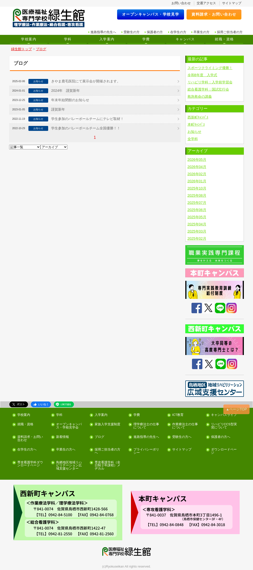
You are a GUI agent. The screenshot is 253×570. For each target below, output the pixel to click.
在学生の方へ (27, 449)
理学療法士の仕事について (146, 426)
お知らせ (194, 132)
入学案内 (107, 39)
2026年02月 (197, 174)
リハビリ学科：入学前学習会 (210, 82)
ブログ (99, 437)
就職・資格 (224, 39)
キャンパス (185, 39)
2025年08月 (197, 195)
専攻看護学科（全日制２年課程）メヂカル (107, 465)
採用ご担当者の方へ (107, 451)
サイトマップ (231, 3)
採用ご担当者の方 (230, 32)
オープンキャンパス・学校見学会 (69, 426)
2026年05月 (197, 160)
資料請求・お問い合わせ (213, 14)
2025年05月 (197, 217)
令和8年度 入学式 (202, 75)
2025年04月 (197, 224)
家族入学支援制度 (107, 424)
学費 (146, 39)
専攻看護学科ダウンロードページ (30, 464)
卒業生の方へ (65, 449)
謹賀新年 (58, 109)
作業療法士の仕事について (185, 426)
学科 (68, 39)
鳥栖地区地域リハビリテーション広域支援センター (69, 465)
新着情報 (62, 437)
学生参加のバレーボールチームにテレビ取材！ (87, 119)
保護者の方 (155, 32)
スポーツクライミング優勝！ (210, 68)
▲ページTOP (236, 409)
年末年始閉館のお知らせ (70, 100)
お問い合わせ (181, 3)
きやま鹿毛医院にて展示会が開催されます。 (85, 81)
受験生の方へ (181, 437)
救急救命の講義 (200, 96)
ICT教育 (178, 415)
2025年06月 (197, 210)
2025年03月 (197, 231)
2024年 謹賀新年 (65, 91)
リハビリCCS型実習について (224, 426)
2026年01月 (197, 181)
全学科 (193, 139)
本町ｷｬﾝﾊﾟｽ (196, 124)
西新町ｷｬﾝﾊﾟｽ (198, 117)
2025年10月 (197, 188)
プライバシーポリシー (146, 451)
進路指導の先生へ (103, 32)
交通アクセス (206, 3)
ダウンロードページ (224, 451)
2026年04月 (197, 167)
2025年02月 (197, 238)
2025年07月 (197, 203)
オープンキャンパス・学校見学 (150, 14)
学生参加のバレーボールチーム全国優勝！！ (85, 128)
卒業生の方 (201, 32)
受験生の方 (132, 32)
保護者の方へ (220, 437)
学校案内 (28, 39)
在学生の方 (178, 32)
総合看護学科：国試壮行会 (208, 89)
